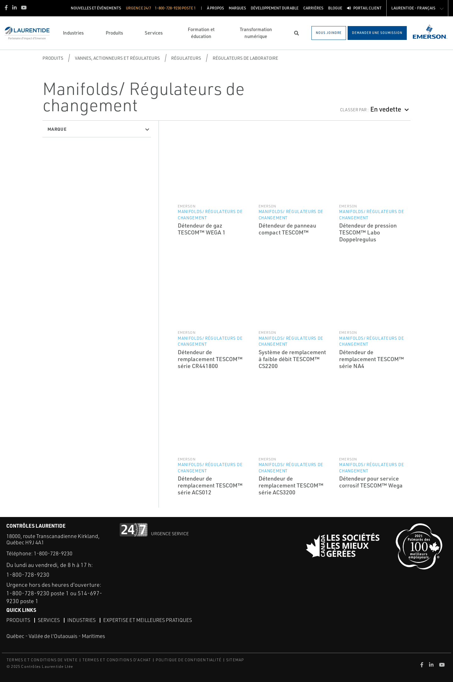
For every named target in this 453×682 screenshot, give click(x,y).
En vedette (385, 109)
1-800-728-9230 (53, 553)
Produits (52, 58)
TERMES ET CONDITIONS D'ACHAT (116, 659)
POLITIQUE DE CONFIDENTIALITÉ (188, 659)
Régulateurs (186, 58)
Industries (81, 620)
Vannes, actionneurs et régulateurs (117, 58)
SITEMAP (235, 659)
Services (49, 620)
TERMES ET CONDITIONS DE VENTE (42, 659)
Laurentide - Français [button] (413, 8)
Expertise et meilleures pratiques (147, 620)
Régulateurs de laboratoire (245, 58)
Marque (57, 129)
